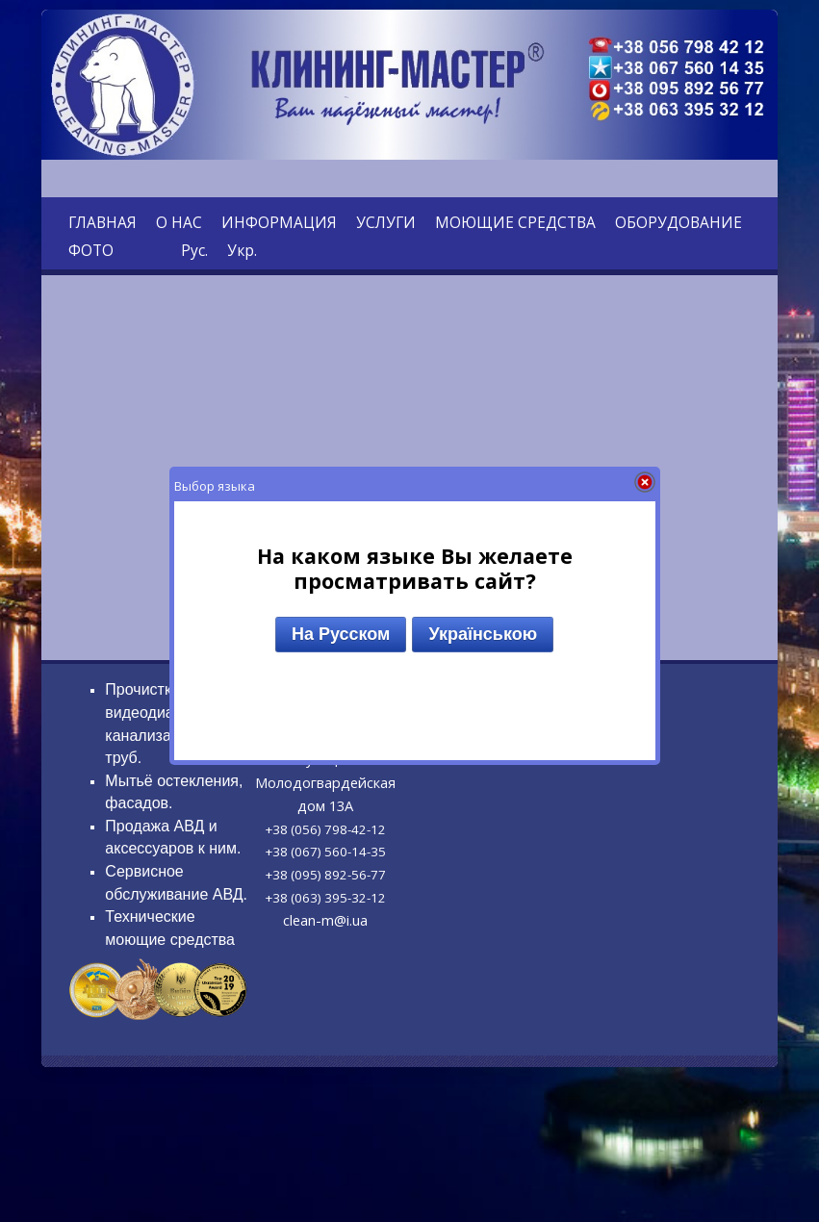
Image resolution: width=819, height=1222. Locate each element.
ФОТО (91, 250)
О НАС (179, 222)
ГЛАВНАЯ (102, 222)
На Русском (341, 634)
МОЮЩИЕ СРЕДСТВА (515, 222)
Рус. (194, 250)
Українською (482, 634)
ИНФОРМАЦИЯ (279, 222)
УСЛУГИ (386, 222)
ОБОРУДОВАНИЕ (678, 222)
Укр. (242, 250)
